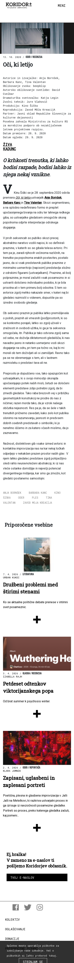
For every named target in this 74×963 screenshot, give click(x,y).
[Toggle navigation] (61, 5)
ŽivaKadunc (9, 146)
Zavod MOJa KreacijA (37, 502)
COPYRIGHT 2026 (39, 956)
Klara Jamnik (12, 770)
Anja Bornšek (12, 492)
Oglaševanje (15, 929)
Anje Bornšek (53, 197)
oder (21, 497)
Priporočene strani (21, 948)
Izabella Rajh (12, 676)
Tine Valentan (33, 202)
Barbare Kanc (12, 202)
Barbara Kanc (38, 492)
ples (35, 497)
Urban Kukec (11, 577)
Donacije (12, 939)
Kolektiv (12, 919)
